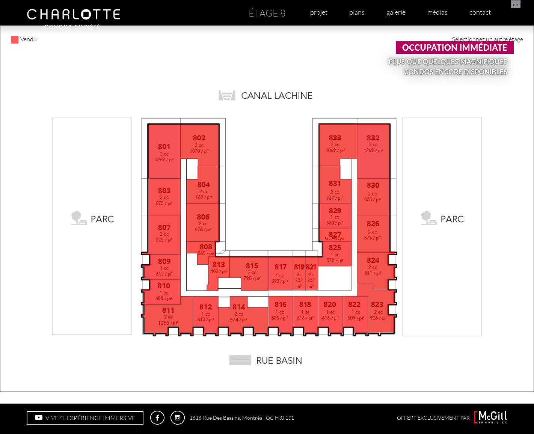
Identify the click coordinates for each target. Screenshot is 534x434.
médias (437, 12)
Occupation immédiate (454, 47)
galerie (396, 12)
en (515, 4)
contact (480, 12)
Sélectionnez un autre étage (487, 39)
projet (318, 12)
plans (357, 12)
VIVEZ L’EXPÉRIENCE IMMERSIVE (85, 418)
